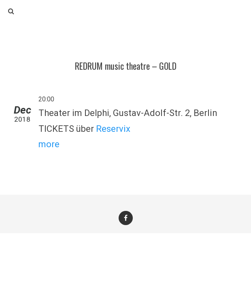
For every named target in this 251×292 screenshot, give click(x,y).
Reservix (113, 129)
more (49, 144)
